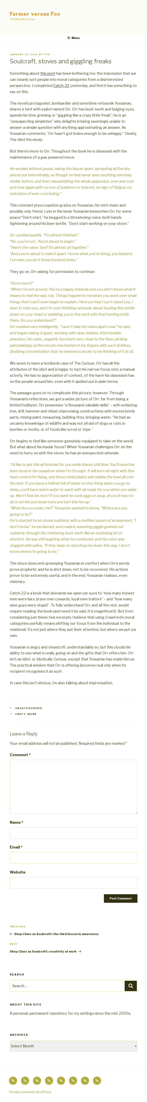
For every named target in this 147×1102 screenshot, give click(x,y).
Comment (20, 755)
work (32, 714)
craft (20, 714)
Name (16, 822)
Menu (73, 38)
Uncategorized (28, 708)
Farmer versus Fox (35, 14)
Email (16, 847)
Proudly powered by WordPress (30, 1092)
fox (47, 54)
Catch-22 (61, 85)
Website (17, 872)
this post (47, 73)
